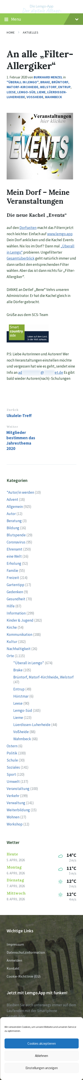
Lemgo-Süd (26, 92)
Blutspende (16, 535)
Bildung (13, 527)
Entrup (64, 87)
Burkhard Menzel (48, 77)
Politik (12, 753)
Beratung (14, 520)
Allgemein (15, 506)
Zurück (12, 410)
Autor (11, 513)
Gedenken (15, 591)
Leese (11, 92)
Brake (45, 82)
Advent (12, 499)
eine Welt (14, 556)
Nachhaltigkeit (19, 648)
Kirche (12, 627)
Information (16, 613)
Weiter (12, 427)
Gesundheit (16, 599)
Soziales (13, 767)
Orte (10, 655)
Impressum (15, 944)
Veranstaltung (18, 788)
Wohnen (13, 817)
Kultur (12, 641)
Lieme (41, 92)
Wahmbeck (53, 97)
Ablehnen (41, 1056)
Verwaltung (16, 802)
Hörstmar (21, 696)
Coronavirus (16, 542)
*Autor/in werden (20, 492)
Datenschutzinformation (26, 952)
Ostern (12, 746)
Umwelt (13, 781)
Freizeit (13, 577)
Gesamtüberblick (21, 258)
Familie (12, 570)
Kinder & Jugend (20, 620)
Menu (41, 19)
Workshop (15, 824)
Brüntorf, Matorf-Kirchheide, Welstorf (43, 677)
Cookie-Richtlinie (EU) (24, 976)
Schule (12, 760)
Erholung (14, 563)
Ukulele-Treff (19, 415)
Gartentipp (15, 584)
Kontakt (13, 968)
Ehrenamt (14, 549)
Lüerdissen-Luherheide (31, 724)
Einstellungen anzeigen (41, 1068)
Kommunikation (19, 634)
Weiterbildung (18, 810)
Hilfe (11, 606)
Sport (11, 774)
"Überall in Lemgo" (23, 82)
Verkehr (13, 795)
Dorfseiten (28, 227)
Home (11, 32)
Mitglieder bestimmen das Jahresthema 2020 (20, 440)
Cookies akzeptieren (41, 1043)
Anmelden (14, 960)
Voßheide (35, 97)
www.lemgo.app (60, 233)
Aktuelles (30, 32)
